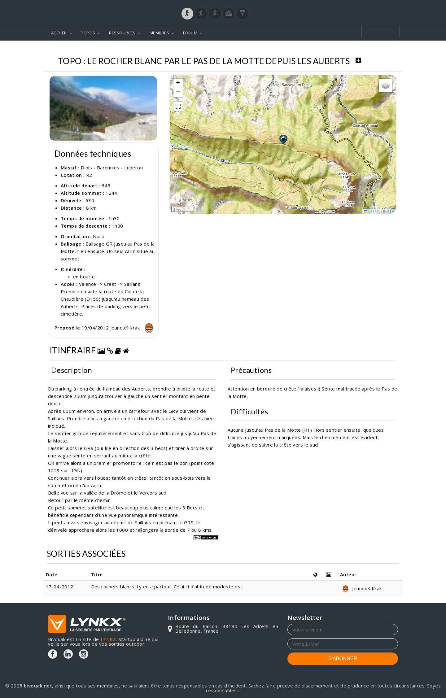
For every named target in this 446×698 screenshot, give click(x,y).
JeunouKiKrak (133, 328)
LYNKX (108, 639)
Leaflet (372, 211)
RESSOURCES (122, 33)
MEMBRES (159, 33)
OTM (391, 211)
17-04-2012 (59, 586)
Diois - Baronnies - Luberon (112, 167)
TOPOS (88, 33)
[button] (283, 139)
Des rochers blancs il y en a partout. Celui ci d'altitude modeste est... (168, 586)
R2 (89, 175)
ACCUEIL (59, 33)
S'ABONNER (342, 658)
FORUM (190, 33)
